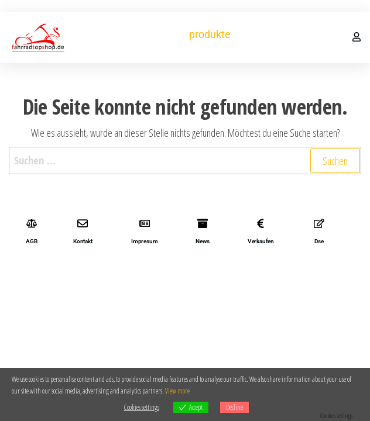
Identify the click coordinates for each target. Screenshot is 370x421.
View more (177, 391)
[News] (202, 223)
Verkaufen (261, 241)
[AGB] (31, 223)
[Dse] (319, 223)
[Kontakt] (82, 223)
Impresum (144, 241)
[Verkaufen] (260, 223)
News (202, 241)
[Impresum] (144, 223)
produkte (210, 34)
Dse (319, 241)
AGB (31, 241)
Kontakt (82, 241)
